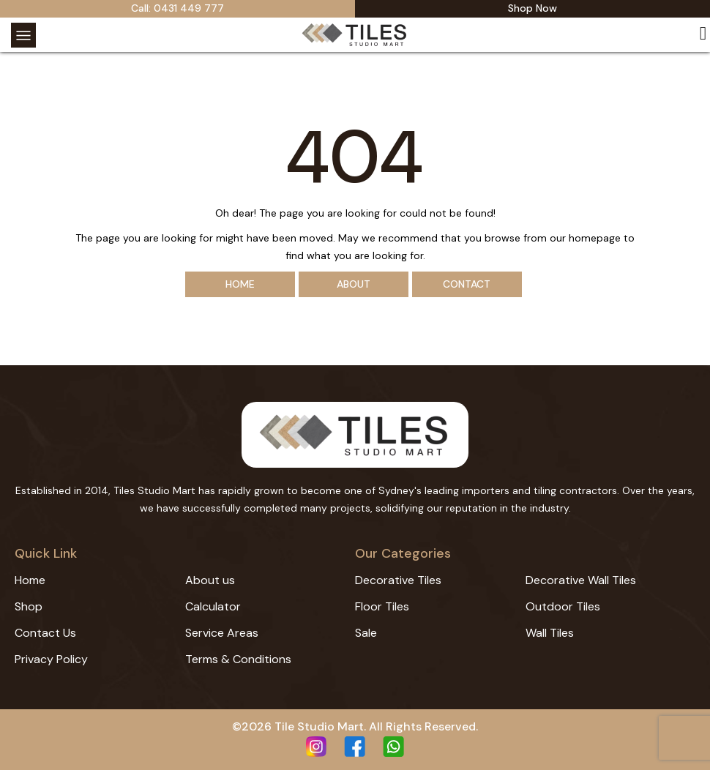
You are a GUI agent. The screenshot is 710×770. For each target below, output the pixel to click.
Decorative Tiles (398, 580)
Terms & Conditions (238, 659)
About (353, 284)
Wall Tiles (550, 632)
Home (240, 284)
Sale (366, 632)
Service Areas (221, 632)
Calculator (213, 606)
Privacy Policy (51, 659)
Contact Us (45, 632)
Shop (28, 606)
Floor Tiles (382, 606)
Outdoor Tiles (563, 606)
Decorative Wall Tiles (581, 580)
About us (210, 580)
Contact (466, 284)
